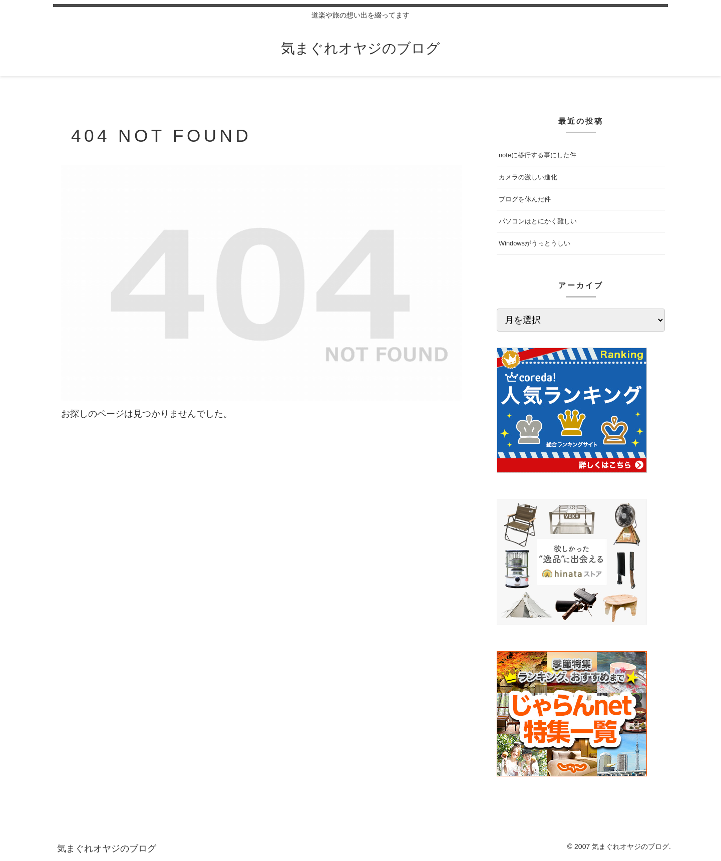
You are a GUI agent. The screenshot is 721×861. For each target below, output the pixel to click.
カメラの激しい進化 (528, 177)
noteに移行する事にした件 (537, 155)
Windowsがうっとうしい (534, 243)
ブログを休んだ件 (525, 199)
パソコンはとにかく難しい (538, 221)
